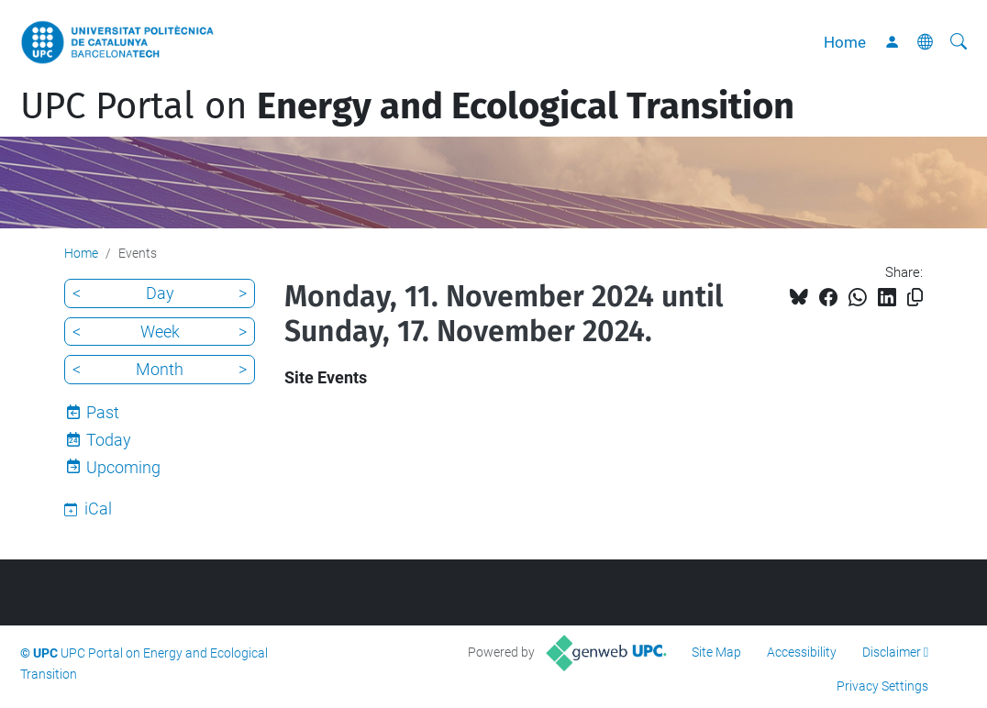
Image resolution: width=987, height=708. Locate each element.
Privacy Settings (882, 686)
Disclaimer (891, 652)
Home (845, 42)
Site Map (716, 652)
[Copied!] (915, 297)
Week (160, 331)
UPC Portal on (407, 106)
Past (102, 412)
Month (159, 369)
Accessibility (802, 652)
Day (160, 293)
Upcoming (123, 467)
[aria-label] (958, 42)
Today (108, 439)
